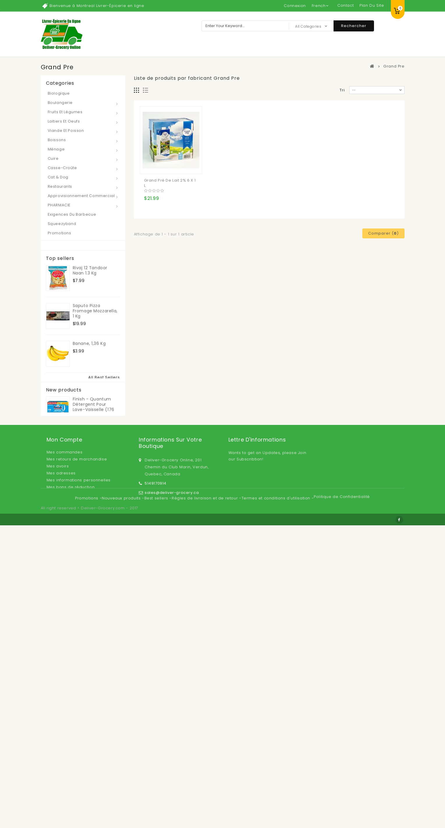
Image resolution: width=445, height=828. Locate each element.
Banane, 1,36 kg (89, 342)
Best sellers (157, 804)
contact (345, 5)
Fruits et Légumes (65, 112)
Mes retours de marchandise (77, 749)
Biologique (59, 93)
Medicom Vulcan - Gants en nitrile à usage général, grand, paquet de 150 (96, 577)
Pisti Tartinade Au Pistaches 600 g (92, 382)
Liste (145, 90)
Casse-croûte (62, 168)
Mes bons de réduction (71, 777)
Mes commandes (65, 742)
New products (63, 656)
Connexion (295, 5)
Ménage (56, 149)
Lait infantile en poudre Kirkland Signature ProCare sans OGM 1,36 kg (93, 617)
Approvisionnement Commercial (81, 195)
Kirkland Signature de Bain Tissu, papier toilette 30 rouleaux (96, 537)
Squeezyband (62, 223)
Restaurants (60, 186)
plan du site (371, 5)
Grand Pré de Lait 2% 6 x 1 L (170, 183)
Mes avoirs (58, 756)
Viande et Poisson (66, 130)
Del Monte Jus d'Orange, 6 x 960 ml (95, 496)
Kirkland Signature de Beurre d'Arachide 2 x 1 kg (96, 423)
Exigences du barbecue (72, 214)
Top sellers (60, 258)
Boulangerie (60, 102)
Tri (342, 90)
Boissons (57, 140)
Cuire (53, 158)
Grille (136, 90)
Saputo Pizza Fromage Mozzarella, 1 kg (95, 310)
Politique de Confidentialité (342, 803)
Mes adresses (61, 763)
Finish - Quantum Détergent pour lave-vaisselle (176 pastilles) (93, 672)
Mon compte (64, 729)
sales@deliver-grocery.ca (172, 781)
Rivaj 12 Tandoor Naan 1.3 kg (90, 269)
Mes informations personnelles (79, 770)
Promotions (59, 233)
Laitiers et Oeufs (64, 121)
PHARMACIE (59, 205)
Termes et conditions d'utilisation (277, 804)
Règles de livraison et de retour (205, 804)
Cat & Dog (58, 177)
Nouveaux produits (122, 804)
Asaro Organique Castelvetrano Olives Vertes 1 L (96, 461)
